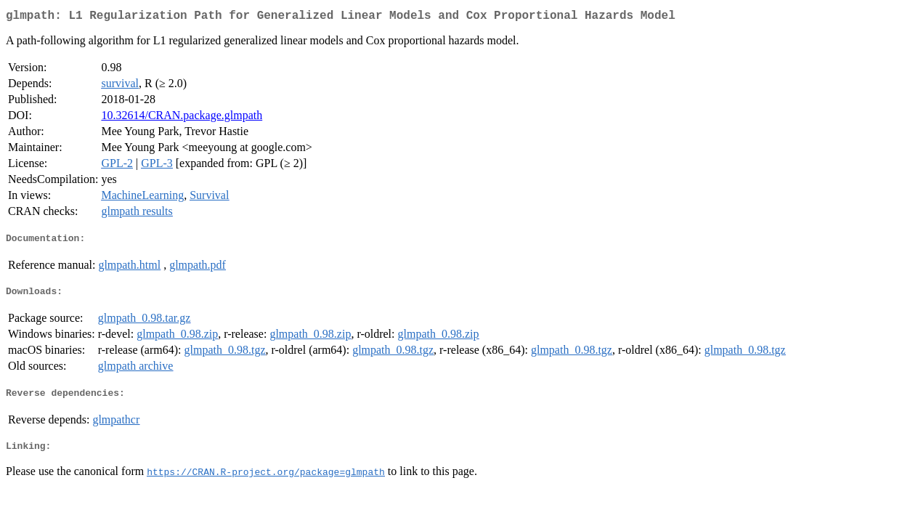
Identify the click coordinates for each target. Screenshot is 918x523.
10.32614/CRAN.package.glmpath (181, 118)
